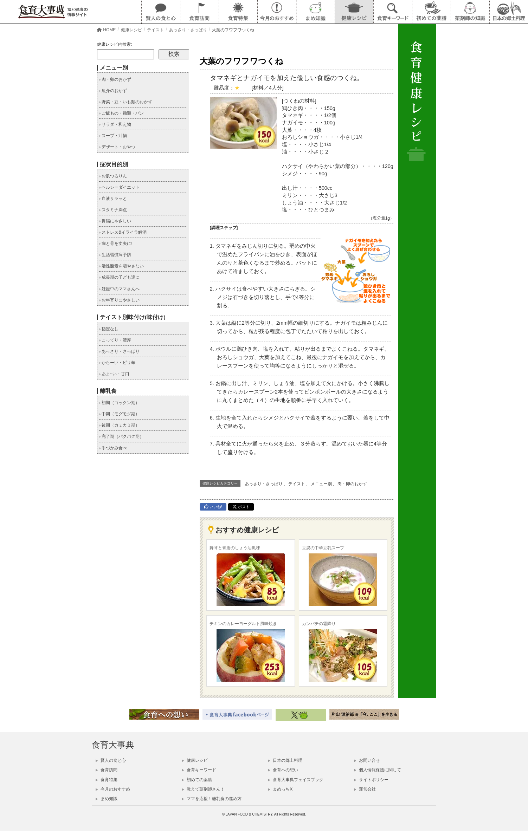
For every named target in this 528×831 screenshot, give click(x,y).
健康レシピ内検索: (114, 44)
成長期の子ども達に (119, 277)
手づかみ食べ (113, 448)
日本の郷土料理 (285, 760)
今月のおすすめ (113, 789)
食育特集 (106, 779)
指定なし (108, 328)
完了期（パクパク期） (121, 436)
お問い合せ (367, 760)
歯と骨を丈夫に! (116, 243)
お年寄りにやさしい (119, 300)
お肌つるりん (113, 176)
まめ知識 (106, 798)
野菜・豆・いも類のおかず (125, 101)
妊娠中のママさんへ (119, 288)
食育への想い (283, 769)
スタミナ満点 (113, 209)
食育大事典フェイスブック (295, 779)
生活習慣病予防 (115, 254)
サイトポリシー (371, 779)
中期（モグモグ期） (119, 413)
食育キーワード (199, 769)
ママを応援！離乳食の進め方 (212, 798)
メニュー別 (321, 483)
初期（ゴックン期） (119, 402)
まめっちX (280, 789)
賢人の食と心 (111, 760)
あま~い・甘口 (114, 373)
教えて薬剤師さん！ (203, 789)
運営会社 (365, 789)
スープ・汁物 (113, 135)
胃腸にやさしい (115, 221)
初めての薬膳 (197, 779)
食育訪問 (106, 769)
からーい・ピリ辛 (117, 362)
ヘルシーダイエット (119, 187)
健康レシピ (195, 760)
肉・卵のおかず (352, 483)
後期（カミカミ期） (119, 425)
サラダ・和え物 (115, 124)
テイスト (296, 483)
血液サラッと (113, 198)
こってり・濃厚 (115, 340)
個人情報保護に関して (377, 769)
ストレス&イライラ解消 (123, 232)
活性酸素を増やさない (121, 266)
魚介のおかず (113, 90)
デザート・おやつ (117, 146)
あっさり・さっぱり (264, 483)
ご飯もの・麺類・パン (121, 113)
